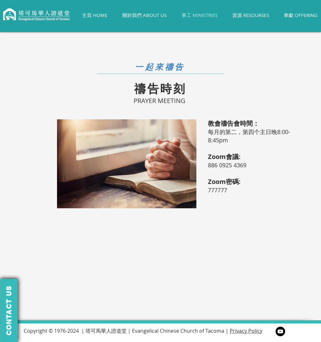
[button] (9, 310)
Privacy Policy (246, 330)
